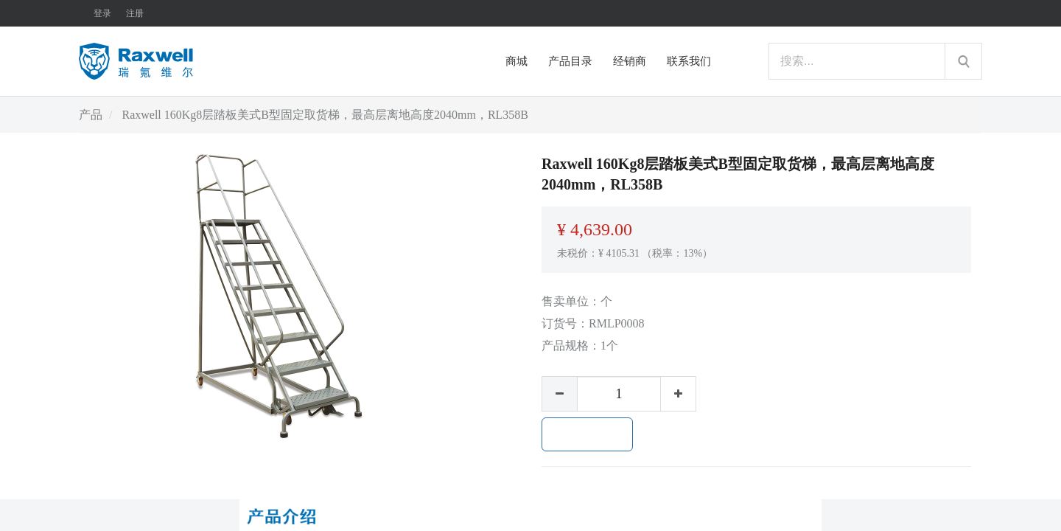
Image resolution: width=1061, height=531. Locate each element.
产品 (90, 114)
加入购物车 (587, 434)
